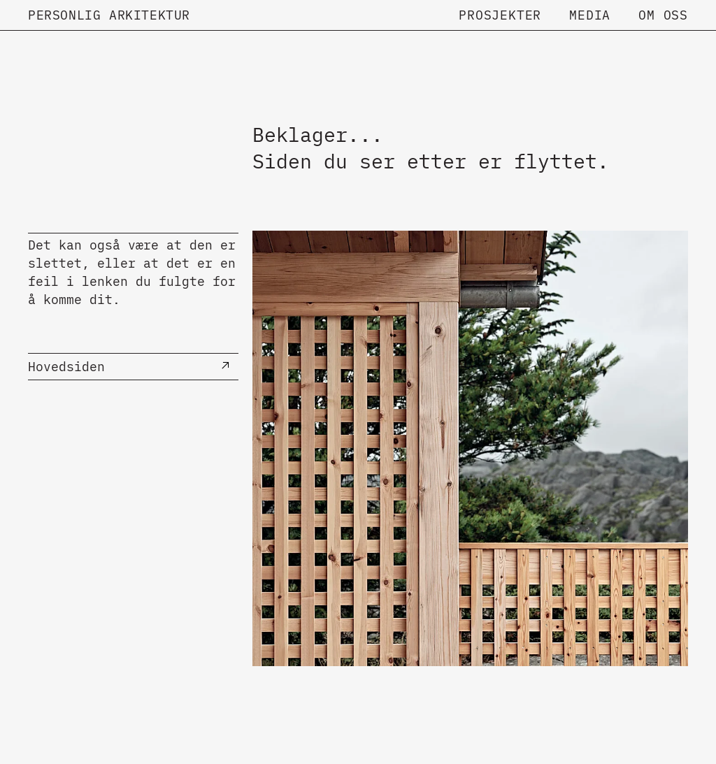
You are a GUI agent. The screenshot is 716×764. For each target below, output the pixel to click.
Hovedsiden (66, 367)
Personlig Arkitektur (109, 15)
